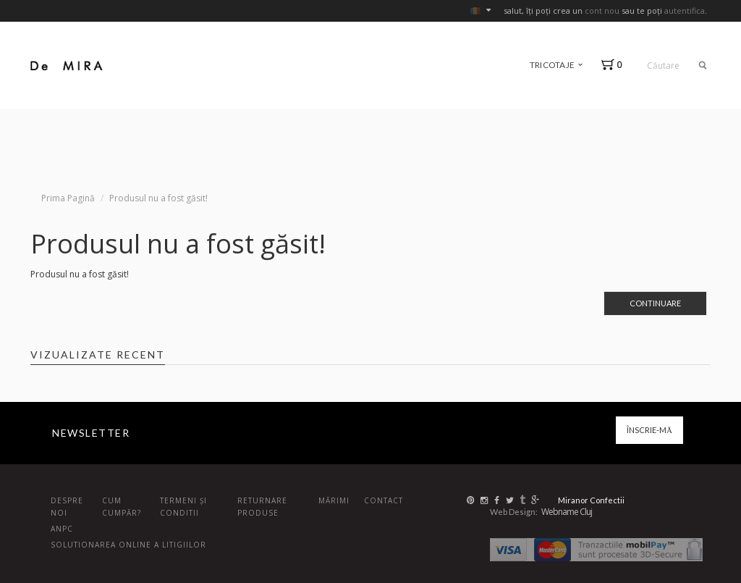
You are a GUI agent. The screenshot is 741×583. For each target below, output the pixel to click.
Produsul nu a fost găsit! (158, 198)
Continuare (655, 303)
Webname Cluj (566, 512)
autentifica (684, 10)
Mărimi (334, 500)
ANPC (62, 529)
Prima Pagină (68, 198)
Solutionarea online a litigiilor (128, 545)
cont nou (602, 10)
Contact (383, 500)
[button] (615, 64)
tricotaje (556, 64)
